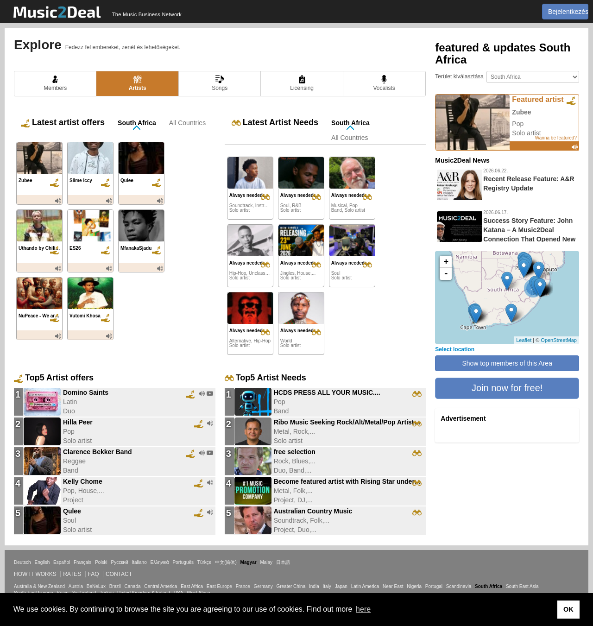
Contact (119, 574)
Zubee (521, 112)
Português (183, 562)
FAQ (93, 574)
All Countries (187, 122)
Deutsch (22, 562)
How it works (35, 574)
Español (61, 562)
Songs (219, 83)
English (42, 562)
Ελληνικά (160, 562)
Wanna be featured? (556, 137)
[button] (507, 388)
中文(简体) (226, 562)
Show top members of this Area (507, 363)
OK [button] (568, 609)
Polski (101, 562)
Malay (266, 562)
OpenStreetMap (559, 340)
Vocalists (384, 83)
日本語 (283, 562)
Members (55, 83)
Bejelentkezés (568, 11)
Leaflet (523, 340)
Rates (72, 574)
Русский (119, 562)
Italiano (139, 562)
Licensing (302, 83)
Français (82, 562)
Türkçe (204, 562)
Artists (137, 83)
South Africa (137, 122)
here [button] (363, 609)
